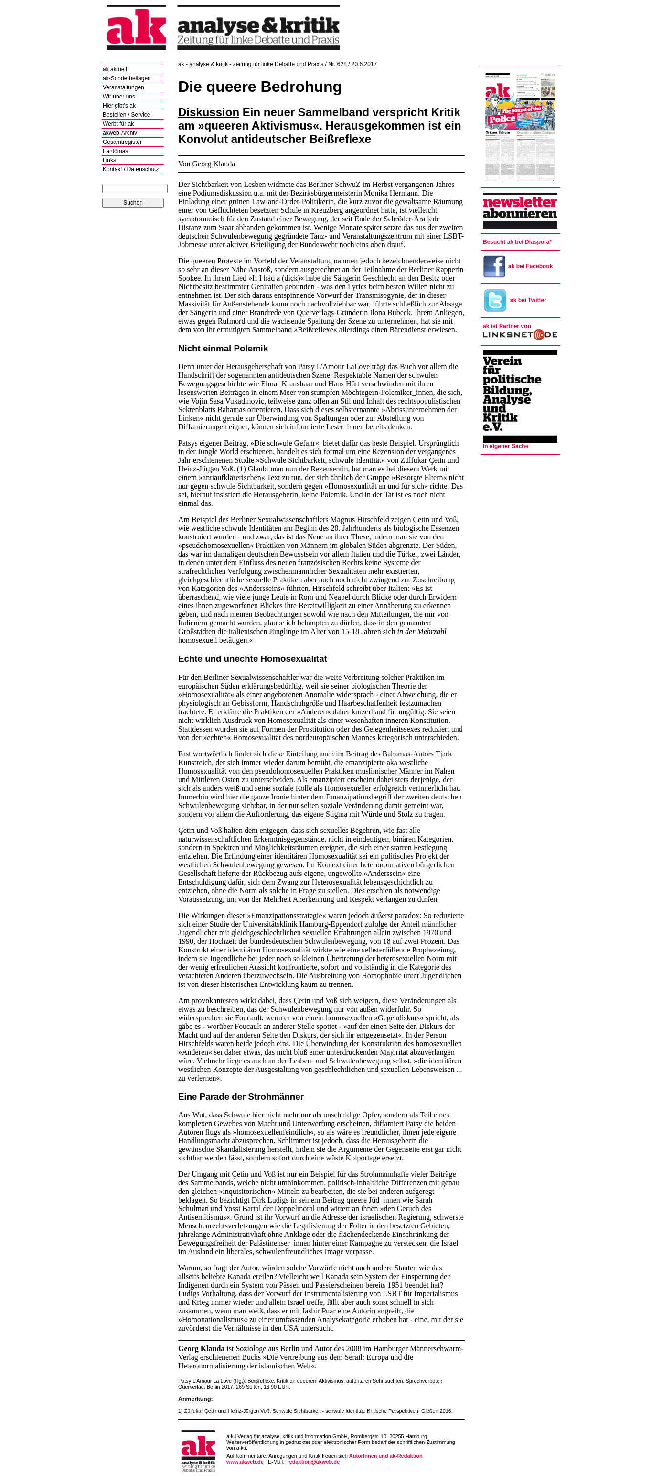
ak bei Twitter (514, 300)
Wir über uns (119, 96)
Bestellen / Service (126, 114)
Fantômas (115, 151)
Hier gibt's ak (119, 105)
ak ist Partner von (507, 326)
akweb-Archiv (120, 133)
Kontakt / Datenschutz (131, 169)
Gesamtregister (122, 142)
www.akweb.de (245, 1462)
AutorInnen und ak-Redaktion (386, 1456)
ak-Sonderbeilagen (127, 78)
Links (109, 160)
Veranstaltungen (123, 87)
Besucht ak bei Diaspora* (517, 242)
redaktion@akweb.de (313, 1462)
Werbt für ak (118, 123)
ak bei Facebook (518, 266)
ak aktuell (115, 69)
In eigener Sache (505, 446)
